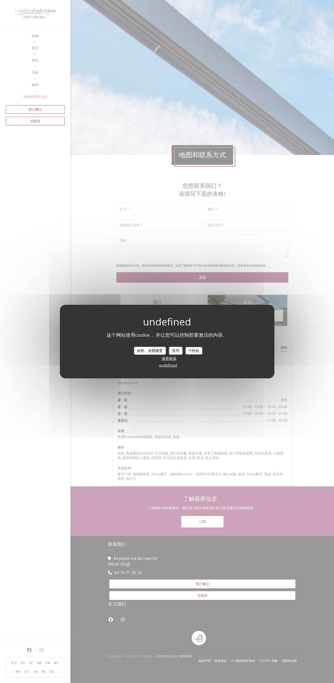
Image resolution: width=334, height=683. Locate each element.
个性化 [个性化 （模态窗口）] (193, 350)
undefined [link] (168, 364)
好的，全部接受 (150, 350)
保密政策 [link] (169, 358)
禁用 (175, 350)
